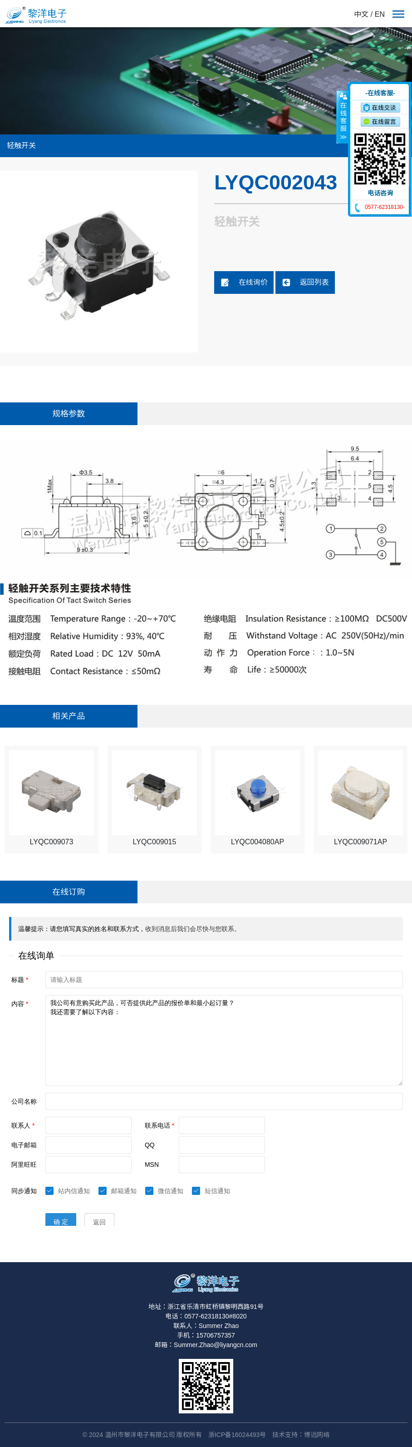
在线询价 (244, 282)
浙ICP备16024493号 (237, 1434)
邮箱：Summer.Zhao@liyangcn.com (206, 1344)
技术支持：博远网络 (300, 1434)
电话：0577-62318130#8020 (205, 1316)
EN (380, 14)
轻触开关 (21, 145)
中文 (361, 14)
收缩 (342, 117)
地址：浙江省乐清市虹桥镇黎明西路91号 (206, 1306)
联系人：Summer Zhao (206, 1325)
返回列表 (305, 282)
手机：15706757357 (206, 1335)
